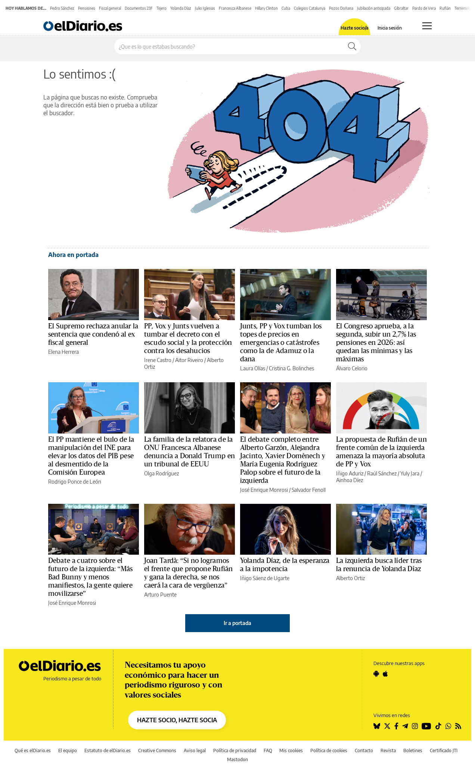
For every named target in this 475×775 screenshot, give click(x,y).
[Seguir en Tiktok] (438, 726)
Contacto (364, 750)
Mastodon (237, 759)
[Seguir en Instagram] (415, 726)
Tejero (161, 8)
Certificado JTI (443, 750)
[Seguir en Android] (376, 673)
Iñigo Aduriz (349, 473)
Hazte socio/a (355, 28)
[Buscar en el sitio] (229, 46)
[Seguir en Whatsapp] (448, 726)
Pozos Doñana (341, 8)
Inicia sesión (390, 28)
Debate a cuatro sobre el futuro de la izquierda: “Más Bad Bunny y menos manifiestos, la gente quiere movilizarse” (90, 577)
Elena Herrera (63, 352)
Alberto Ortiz (350, 578)
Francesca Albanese (235, 8)
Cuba (286, 8)
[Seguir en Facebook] (396, 726)
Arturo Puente (160, 594)
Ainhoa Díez (349, 480)
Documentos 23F (139, 8)
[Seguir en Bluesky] (376, 726)
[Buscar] (352, 46)
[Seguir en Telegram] (405, 726)
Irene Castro (157, 360)
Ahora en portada (73, 254)
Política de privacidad (234, 750)
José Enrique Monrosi (264, 490)
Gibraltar (401, 8)
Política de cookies (328, 750)
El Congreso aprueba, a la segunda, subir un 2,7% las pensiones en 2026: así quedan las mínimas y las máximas (376, 342)
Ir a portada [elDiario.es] (237, 623)
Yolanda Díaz (180, 8)
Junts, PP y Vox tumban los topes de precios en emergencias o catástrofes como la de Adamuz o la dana (281, 342)
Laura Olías (252, 368)
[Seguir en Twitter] (387, 726)
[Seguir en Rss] (458, 726)
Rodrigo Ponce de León (74, 481)
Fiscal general (110, 8)
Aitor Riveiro (189, 360)
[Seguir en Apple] (385, 673)
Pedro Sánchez (62, 8)
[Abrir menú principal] (427, 25)
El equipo (67, 750)
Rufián (445, 8)
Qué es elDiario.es (33, 750)
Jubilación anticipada (373, 8)
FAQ (268, 750)
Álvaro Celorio (351, 368)
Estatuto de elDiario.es (107, 750)
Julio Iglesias (205, 8)
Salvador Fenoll (309, 490)
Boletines (412, 750)
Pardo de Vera (424, 8)
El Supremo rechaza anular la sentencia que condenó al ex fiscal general (93, 334)
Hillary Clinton (266, 8)
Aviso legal (195, 750)
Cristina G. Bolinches (291, 368)
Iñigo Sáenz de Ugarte (264, 578)
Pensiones (86, 8)
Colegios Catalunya (309, 8)
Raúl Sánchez (382, 473)
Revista (388, 750)
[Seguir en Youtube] (426, 726)
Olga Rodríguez (161, 473)
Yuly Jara (409, 473)
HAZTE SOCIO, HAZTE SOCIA (177, 720)
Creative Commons (157, 750)
